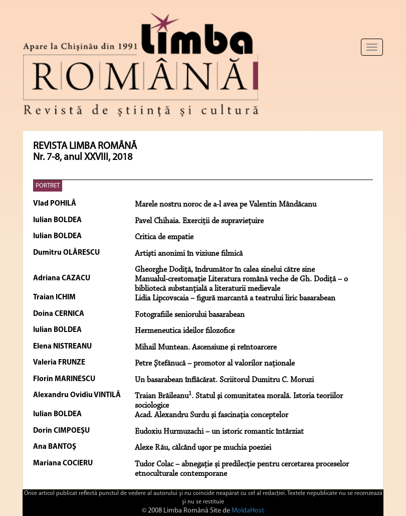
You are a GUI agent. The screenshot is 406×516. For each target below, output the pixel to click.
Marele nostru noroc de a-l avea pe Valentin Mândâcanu (225, 205)
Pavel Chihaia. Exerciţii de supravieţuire (199, 221)
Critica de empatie (164, 237)
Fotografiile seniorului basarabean (190, 315)
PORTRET (48, 186)
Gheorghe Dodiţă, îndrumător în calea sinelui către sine (225, 270)
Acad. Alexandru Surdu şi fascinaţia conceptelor (211, 415)
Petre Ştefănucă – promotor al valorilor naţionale (215, 364)
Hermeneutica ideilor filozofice (185, 331)
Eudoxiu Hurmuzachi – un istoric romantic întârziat (219, 432)
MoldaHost (248, 510)
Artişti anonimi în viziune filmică (189, 254)
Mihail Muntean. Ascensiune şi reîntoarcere (206, 347)
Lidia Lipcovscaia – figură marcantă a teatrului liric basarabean (235, 298)
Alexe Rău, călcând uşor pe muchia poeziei (203, 448)
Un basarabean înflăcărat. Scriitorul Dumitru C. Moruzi (224, 380)
